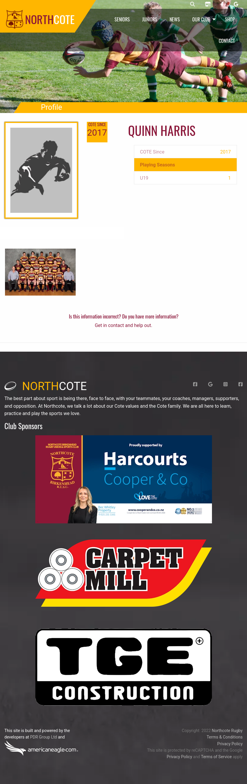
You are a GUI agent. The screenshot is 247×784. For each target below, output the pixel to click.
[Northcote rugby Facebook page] (222, 4)
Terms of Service (216, 756)
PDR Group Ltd (43, 737)
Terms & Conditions (225, 737)
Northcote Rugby (227, 730)
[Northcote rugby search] (192, 4)
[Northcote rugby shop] (207, 4)
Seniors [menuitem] (122, 19)
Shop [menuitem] (230, 19)
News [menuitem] (175, 19)
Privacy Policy (230, 743)
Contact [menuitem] (227, 40)
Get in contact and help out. (123, 325)
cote (45, 386)
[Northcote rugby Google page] (236, 4)
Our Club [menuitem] (201, 19)
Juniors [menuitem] (149, 19)
